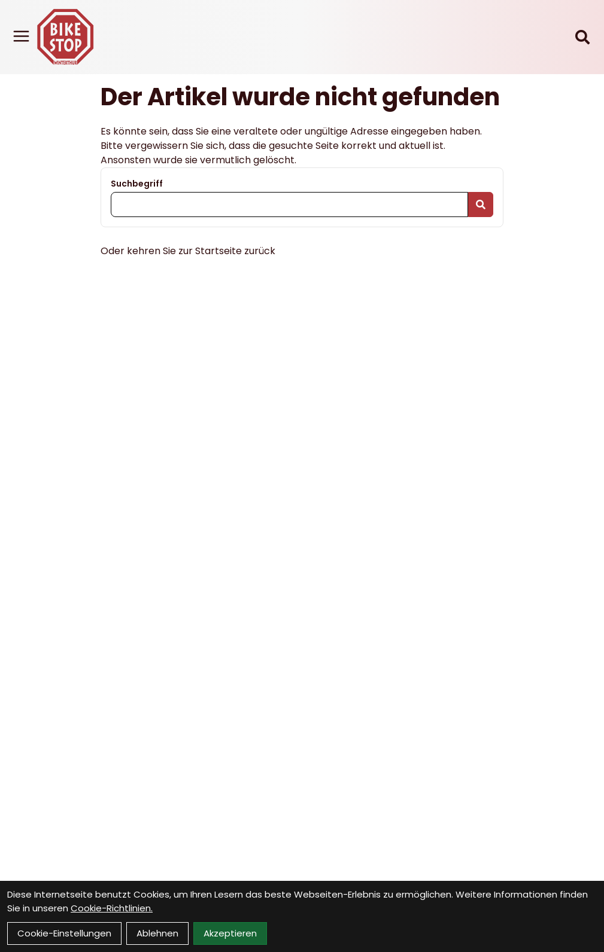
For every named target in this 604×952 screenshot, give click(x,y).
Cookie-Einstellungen (64, 933)
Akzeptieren (230, 933)
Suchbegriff (137, 184)
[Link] (21, 36)
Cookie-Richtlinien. (112, 908)
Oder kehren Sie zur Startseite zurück (188, 251)
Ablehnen (157, 933)
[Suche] (582, 37)
